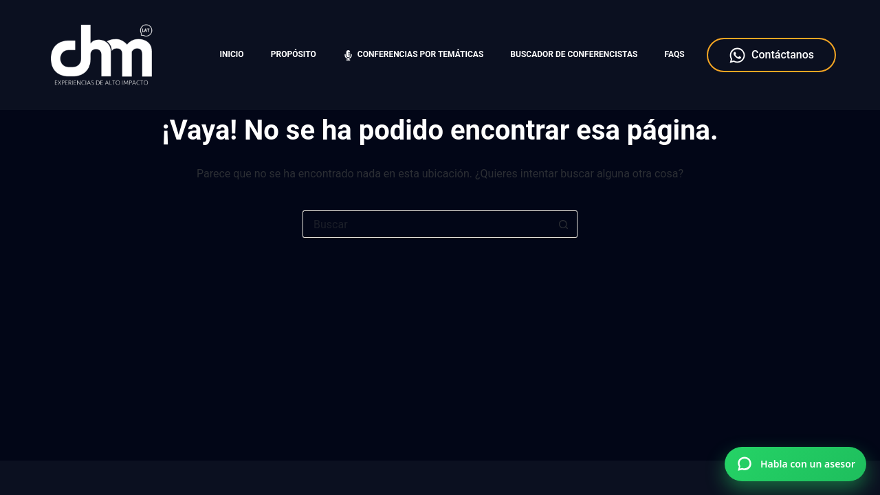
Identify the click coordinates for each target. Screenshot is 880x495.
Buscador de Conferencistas (573, 54)
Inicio (232, 54)
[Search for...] (426, 224)
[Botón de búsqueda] (564, 224)
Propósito (293, 54)
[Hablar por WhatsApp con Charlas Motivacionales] (795, 464)
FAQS (674, 54)
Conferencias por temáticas (413, 55)
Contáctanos (771, 55)
